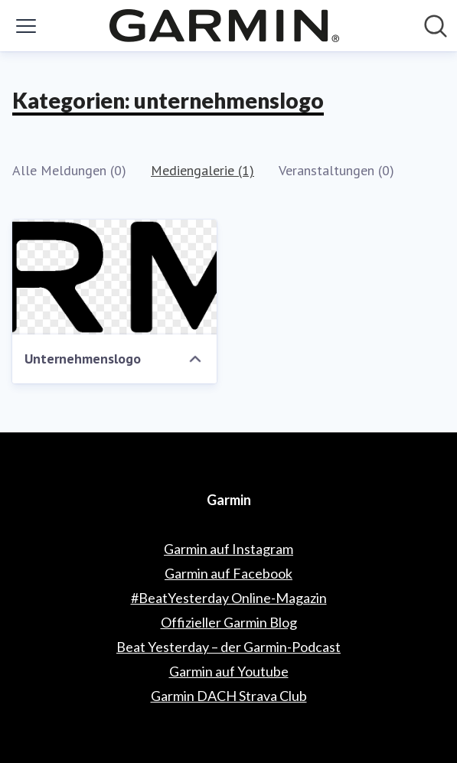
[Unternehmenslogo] (114, 277)
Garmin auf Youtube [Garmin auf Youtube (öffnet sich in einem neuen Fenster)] (229, 671)
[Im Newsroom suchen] (435, 26)
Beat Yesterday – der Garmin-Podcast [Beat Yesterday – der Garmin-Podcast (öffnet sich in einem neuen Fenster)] (228, 646)
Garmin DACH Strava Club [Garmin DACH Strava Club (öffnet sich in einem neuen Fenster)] (229, 695)
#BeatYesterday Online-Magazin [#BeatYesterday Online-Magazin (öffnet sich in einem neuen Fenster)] (229, 597)
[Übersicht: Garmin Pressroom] (224, 25)
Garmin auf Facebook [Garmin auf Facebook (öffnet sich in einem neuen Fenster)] (228, 573)
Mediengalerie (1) (202, 170)
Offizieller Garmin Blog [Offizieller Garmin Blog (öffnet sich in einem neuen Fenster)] (229, 622)
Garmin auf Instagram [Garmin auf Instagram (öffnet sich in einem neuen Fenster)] (228, 548)
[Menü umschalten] (26, 26)
